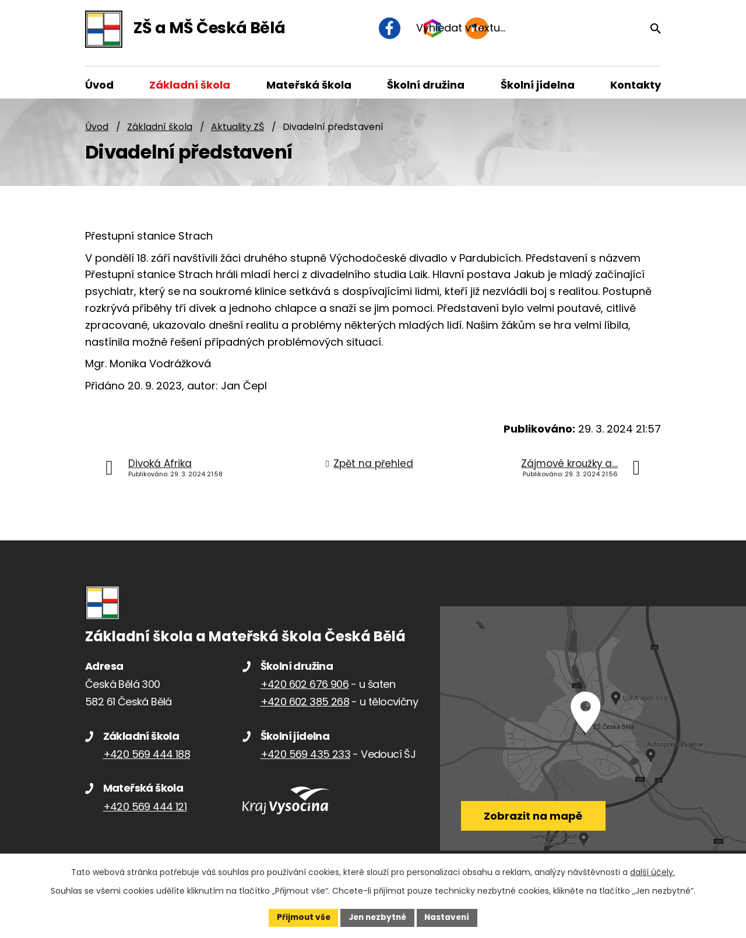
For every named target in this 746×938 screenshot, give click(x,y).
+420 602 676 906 (305, 690)
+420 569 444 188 (146, 760)
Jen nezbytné (377, 917)
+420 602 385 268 (305, 708)
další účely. (652, 871)
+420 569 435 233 (305, 760)
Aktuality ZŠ (237, 132)
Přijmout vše (300, 917)
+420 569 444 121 (144, 813)
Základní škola (159, 132)
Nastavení (450, 917)
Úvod (96, 132)
